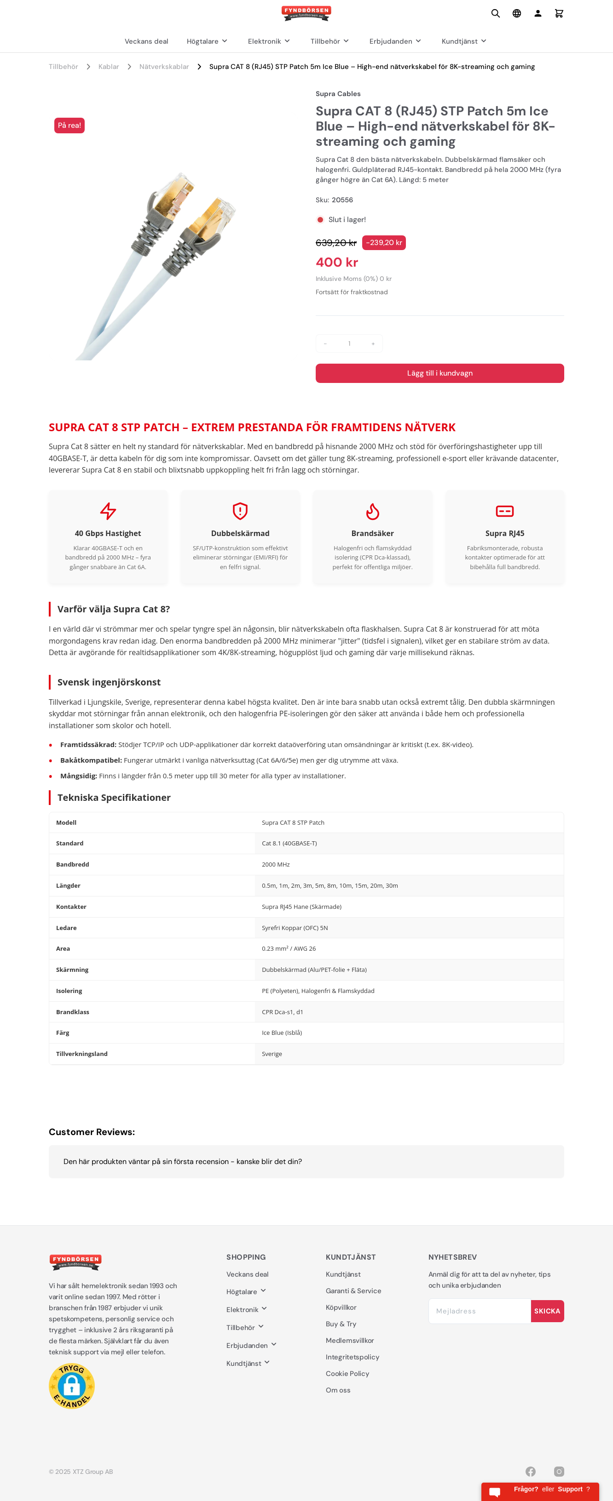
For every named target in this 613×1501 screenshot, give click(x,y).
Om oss (338, 1390)
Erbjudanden (396, 41)
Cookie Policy (347, 1373)
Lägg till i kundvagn (440, 373)
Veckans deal (146, 41)
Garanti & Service (353, 1291)
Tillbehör (331, 41)
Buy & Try (341, 1324)
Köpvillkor (341, 1307)
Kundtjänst (465, 41)
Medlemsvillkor (350, 1340)
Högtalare (208, 41)
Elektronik (270, 41)
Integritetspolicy (352, 1357)
